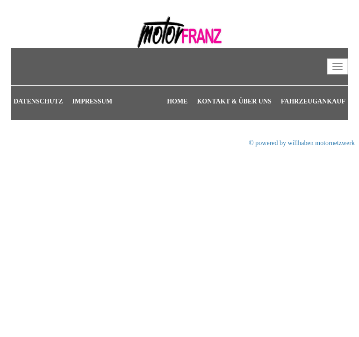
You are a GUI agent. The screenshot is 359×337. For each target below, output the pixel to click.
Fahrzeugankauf (313, 101)
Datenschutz (38, 101)
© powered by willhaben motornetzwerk (302, 143)
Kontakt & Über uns (234, 101)
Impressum (92, 101)
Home (177, 101)
